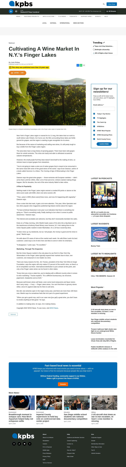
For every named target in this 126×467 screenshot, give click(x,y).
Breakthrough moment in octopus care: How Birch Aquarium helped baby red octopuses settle (21, 417)
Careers (45, 444)
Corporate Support (96, 437)
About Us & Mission (48, 437)
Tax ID (93, 450)
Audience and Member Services (75, 437)
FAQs (68, 447)
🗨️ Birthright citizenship (101, 49)
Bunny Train (95, 246)
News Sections (78, 23)
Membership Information (97, 444)
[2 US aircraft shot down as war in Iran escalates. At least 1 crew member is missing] (104, 402)
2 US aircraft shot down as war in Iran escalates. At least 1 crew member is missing (103, 311)
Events (98, 18)
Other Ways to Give (96, 447)
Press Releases (47, 453)
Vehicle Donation (95, 453)
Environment (12, 412)
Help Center (70, 456)
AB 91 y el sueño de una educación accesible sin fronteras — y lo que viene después (103, 214)
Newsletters (46, 440)
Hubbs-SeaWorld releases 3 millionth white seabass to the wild (104, 348)
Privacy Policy (46, 456)
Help (106, 18)
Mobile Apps (46, 450)
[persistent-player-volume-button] (16, 13)
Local (44, 23)
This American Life (95, 12)
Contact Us (70, 444)
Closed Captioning (72, 440)
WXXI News (54, 308)
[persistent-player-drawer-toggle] (111, 12)
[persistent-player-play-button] (11, 13)
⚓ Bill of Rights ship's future (103, 53)
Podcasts (73, 18)
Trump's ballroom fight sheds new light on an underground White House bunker (103, 331)
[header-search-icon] (104, 4)
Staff (44, 459)
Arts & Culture (48, 18)
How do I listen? (71, 450)
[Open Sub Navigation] (21, 18)
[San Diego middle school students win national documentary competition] (77, 402)
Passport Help (71, 453)
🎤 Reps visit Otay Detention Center (102, 47)
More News (14, 393)
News (18, 18)
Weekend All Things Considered (29, 13)
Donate (63, 384)
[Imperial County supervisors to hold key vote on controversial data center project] (49, 402)
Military (93, 412)
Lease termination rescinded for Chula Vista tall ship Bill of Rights (103, 340)
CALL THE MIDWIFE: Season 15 (103, 276)
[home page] (20, 4)
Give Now (111, 5)
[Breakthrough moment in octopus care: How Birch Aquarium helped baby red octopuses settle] (22, 402)
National (53, 23)
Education (67, 412)
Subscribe (104, 144)
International (65, 23)
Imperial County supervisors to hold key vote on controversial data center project (48, 417)
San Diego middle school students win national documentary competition (104, 321)
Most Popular (97, 287)
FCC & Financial (47, 447)
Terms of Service (47, 462)
